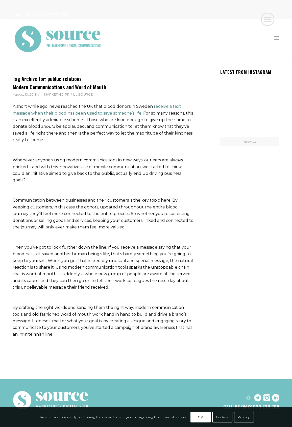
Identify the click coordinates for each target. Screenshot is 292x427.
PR (67, 94)
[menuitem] (276, 38)
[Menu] (276, 38)
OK (200, 417)
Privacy (244, 417)
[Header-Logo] (58, 38)
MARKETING (53, 94)
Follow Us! (249, 141)
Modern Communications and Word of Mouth (59, 87)
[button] (267, 19)
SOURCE (85, 94)
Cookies (222, 417)
